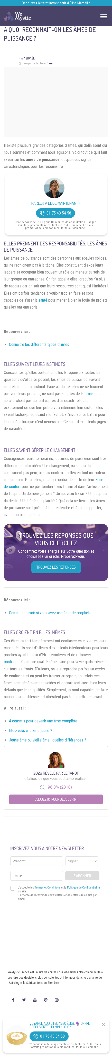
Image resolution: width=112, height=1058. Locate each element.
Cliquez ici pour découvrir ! (56, 799)
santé (43, 300)
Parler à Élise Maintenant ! (55, 203)
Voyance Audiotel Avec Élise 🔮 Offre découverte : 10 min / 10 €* (60, 1025)
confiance (12, 661)
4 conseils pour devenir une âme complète (43, 721)
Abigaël (29, 58)
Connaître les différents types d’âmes (39, 344)
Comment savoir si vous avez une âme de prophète (50, 612)
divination (92, 393)
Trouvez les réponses (56, 567)
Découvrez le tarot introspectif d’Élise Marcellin (56, 3)
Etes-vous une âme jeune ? (30, 730)
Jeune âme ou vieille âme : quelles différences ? (47, 740)
